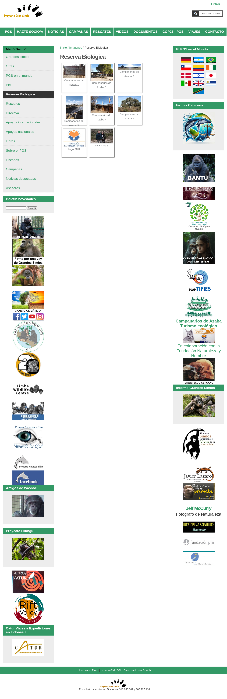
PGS (8, 31)
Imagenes (75, 47)
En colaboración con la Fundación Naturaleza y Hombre (198, 348)
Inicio (63, 47)
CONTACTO (214, 31)
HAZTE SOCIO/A (30, 31)
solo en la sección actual (204, 22)
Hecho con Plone (88, 670)
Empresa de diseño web (137, 670)
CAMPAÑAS (78, 31)
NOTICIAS (56, 31)
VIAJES (194, 31)
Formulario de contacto (92, 689)
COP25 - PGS (173, 31)
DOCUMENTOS (145, 31)
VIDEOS (122, 31)
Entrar (215, 4)
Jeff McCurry (198, 508)
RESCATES (102, 31)
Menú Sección (17, 49)
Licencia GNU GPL (111, 670)
